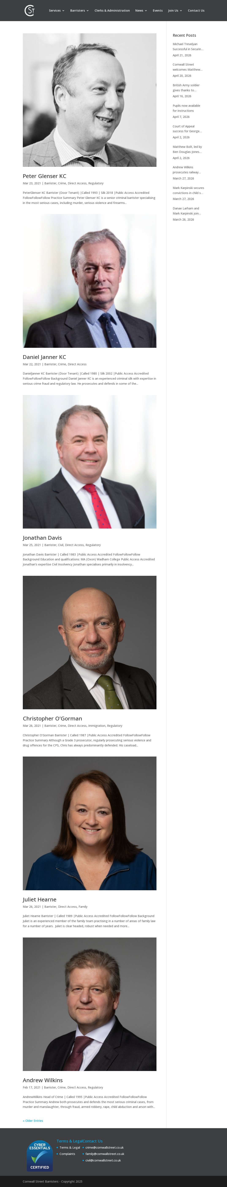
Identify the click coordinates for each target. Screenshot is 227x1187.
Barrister (50, 183)
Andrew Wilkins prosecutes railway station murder (185, 170)
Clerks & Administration (112, 10)
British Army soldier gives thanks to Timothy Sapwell (186, 88)
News (139, 10)
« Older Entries (33, 1121)
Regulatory (95, 183)
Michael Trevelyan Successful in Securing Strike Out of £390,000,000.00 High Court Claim (188, 47)
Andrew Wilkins (43, 1080)
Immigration (96, 726)
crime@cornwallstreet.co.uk (105, 1147)
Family (83, 907)
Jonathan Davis (42, 537)
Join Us (173, 10)
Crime (62, 183)
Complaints (67, 1154)
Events (158, 10)
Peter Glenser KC (44, 176)
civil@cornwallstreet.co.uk (103, 1160)
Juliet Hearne (39, 899)
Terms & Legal (70, 1147)
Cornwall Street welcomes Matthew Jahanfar (186, 67)
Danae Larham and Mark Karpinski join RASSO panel (186, 211)
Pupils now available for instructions (186, 108)
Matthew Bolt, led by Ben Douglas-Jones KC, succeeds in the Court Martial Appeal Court (187, 149)
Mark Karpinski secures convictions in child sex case (188, 191)
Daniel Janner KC (44, 357)
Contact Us (196, 10)
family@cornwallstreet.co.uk (105, 1154)
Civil (60, 545)
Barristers (77, 10)
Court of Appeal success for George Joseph (186, 129)
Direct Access (77, 183)
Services (55, 10)
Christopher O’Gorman (52, 718)
